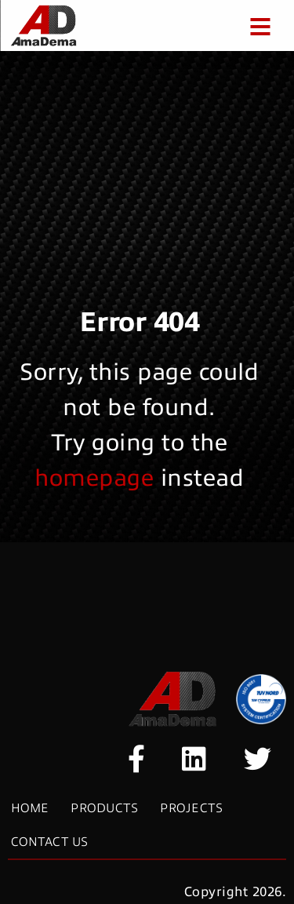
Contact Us (50, 842)
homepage (97, 478)
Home (30, 808)
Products (104, 808)
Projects (191, 808)
